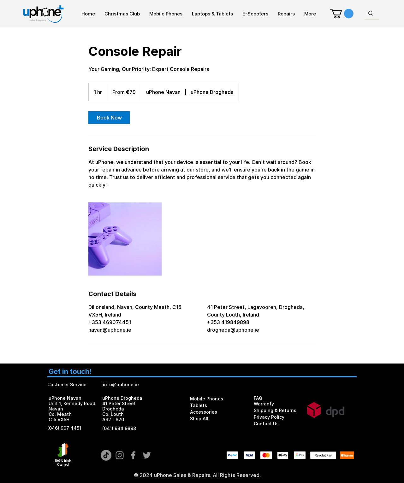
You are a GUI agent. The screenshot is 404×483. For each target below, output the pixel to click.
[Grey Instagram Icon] (119, 455)
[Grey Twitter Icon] (146, 455)
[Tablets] (213, 405)
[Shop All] (213, 418)
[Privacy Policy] (277, 417)
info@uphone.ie (121, 384)
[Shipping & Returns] (277, 410)
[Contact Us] (277, 423)
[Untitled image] (125, 239)
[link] (109, 117)
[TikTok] (106, 455)
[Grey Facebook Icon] (133, 455)
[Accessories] (213, 412)
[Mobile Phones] (213, 398)
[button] (342, 13)
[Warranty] (276, 404)
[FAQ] (277, 398)
